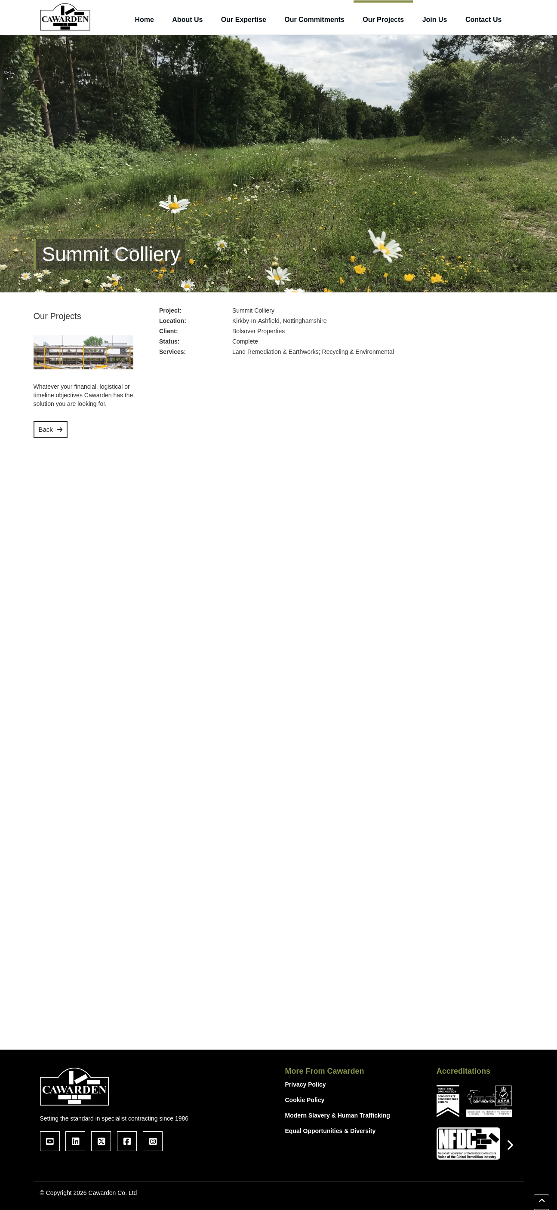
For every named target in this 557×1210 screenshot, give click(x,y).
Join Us (434, 19)
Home (144, 19)
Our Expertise (243, 19)
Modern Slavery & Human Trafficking (337, 1115)
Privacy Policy (305, 1084)
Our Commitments (314, 19)
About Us (187, 19)
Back (46, 429)
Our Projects (383, 19)
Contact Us (483, 19)
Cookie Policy (305, 1099)
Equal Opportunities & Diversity (330, 1130)
